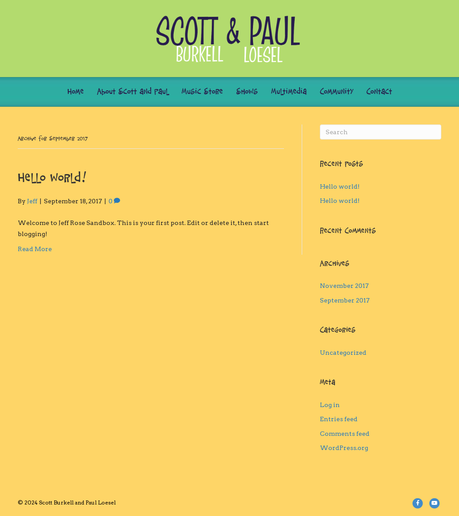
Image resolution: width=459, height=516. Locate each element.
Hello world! (52, 178)
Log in (330, 404)
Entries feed (339, 419)
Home (75, 92)
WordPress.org (344, 447)
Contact (379, 92)
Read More (35, 248)
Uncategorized (343, 352)
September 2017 (345, 300)
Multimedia (289, 92)
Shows (247, 92)
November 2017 (344, 285)
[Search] (380, 132)
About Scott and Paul (132, 92)
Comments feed (345, 433)
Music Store (202, 92)
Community (336, 92)
